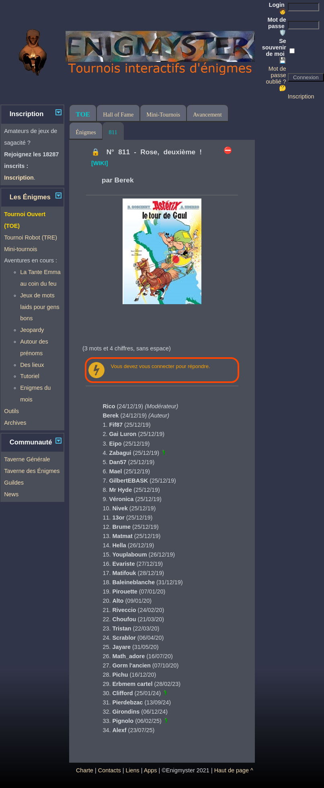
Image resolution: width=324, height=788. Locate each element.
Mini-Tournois (163, 114)
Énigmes (86, 132)
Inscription (301, 96)
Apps (150, 770)
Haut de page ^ (233, 770)
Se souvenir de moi (274, 50)
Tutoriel (29, 376)
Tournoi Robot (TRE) (30, 237)
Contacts (109, 770)
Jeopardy (32, 330)
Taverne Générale (27, 459)
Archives (15, 423)
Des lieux (32, 365)
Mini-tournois (20, 249)
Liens (132, 770)
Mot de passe (276, 26)
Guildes (14, 482)
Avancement (207, 114)
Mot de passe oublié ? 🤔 (276, 78)
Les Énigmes (30, 197)
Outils (11, 411)
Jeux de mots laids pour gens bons (39, 307)
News (11, 494)
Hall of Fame (118, 114)
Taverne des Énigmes (31, 471)
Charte (84, 770)
